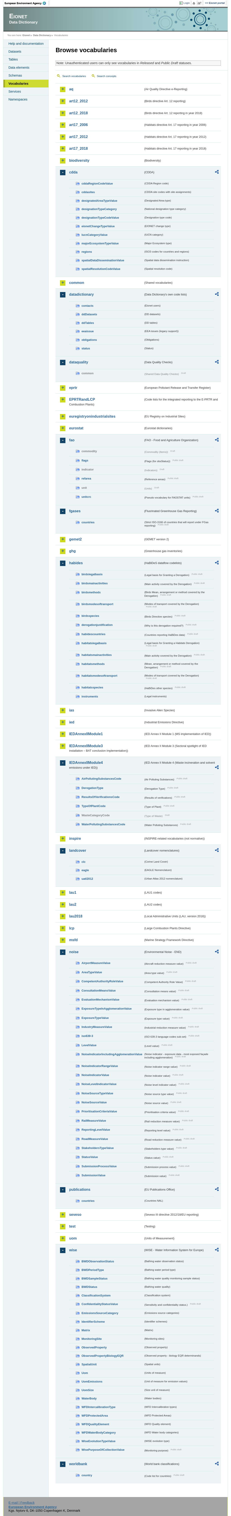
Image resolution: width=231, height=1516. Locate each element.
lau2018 (75, 916)
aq (71, 89)
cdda (73, 172)
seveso (75, 1215)
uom (73, 1238)
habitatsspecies (92, 687)
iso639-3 (87, 1036)
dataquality (78, 362)
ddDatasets (89, 314)
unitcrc (86, 496)
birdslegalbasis (91, 574)
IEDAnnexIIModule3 (86, 746)
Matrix (85, 1330)
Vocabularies (18, 83)
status (85, 348)
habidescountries (93, 634)
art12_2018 (78, 113)
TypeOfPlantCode (93, 806)
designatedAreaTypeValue (99, 200)
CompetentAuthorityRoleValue (102, 981)
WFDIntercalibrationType (98, 1407)
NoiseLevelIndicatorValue (98, 1084)
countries (88, 522)
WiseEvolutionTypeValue (98, 1441)
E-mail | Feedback (22, 1502)
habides (76, 563)
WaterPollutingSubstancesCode (103, 824)
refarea (86, 478)
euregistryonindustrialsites (92, 416)
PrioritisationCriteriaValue (99, 1111)
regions (86, 251)
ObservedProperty (94, 1347)
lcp (71, 928)
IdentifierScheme (93, 1321)
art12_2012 (78, 101)
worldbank (78, 1464)
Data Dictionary (42, 35)
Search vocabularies (74, 76)
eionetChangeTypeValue (98, 226)
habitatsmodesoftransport (99, 675)
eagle (85, 870)
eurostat (76, 428)
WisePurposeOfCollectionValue (102, 1449)
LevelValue (88, 1045)
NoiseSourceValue (94, 1102)
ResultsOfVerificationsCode (100, 797)
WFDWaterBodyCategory (98, 1432)
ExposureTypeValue (95, 1018)
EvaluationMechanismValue (100, 999)
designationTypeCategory (99, 209)
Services (14, 91)
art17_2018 (78, 148)
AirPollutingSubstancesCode (101, 778)
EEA (27, 3)
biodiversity (79, 160)
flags (84, 460)
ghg (72, 551)
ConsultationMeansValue (98, 990)
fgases (75, 511)
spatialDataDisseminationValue (102, 260)
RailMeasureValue (93, 1120)
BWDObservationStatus (97, 1261)
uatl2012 (87, 878)
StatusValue (89, 1157)
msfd (73, 940)
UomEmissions (91, 1381)
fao (71, 440)
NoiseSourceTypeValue (97, 1093)
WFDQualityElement (95, 1424)
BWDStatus (89, 1287)
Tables (13, 59)
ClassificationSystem (96, 1295)
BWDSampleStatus (94, 1278)
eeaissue (87, 331)
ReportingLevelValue (95, 1129)
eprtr (73, 388)
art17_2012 (78, 137)
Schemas (15, 75)
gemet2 (75, 539)
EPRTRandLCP (82, 399)
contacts (87, 305)
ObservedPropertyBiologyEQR (102, 1355)
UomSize (87, 1390)
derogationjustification (97, 625)
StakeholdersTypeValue (97, 1148)
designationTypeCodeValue (100, 217)
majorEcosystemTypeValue (100, 243)
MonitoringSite (91, 1339)
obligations (89, 340)
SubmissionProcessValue (99, 1166)
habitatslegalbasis (93, 643)
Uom (84, 1373)
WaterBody (89, 1398)
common (76, 283)
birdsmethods (91, 592)
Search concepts (106, 76)
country (86, 1475)
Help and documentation (26, 43)
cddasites (88, 192)
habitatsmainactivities (96, 655)
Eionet (26, 35)
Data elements (18, 67)
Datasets (14, 51)
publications (79, 1189)
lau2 (72, 904)
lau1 (72, 892)
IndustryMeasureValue (96, 1027)
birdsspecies (90, 616)
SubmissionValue (93, 1175)
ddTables (87, 323)
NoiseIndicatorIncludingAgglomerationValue (111, 1054)
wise (73, 1250)
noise (74, 952)
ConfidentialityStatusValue (99, 1304)
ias (71, 710)
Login (186, 3)
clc (83, 861)
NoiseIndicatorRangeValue (99, 1066)
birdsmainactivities (94, 583)
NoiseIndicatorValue (95, 1075)
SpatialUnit (89, 1364)
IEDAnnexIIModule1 (86, 734)
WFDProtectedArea (94, 1415)
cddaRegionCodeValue (97, 183)
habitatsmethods (92, 664)
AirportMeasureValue (95, 963)
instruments (89, 696)
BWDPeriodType (92, 1270)
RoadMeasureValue (94, 1139)
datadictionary (81, 294)
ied (71, 722)
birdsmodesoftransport (97, 604)
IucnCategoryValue (94, 234)
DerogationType (92, 788)
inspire (75, 838)
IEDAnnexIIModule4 (86, 763)
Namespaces (17, 99)
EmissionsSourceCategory (99, 1313)
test (72, 1226)
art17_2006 (78, 125)
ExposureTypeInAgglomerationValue (106, 1008)
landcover (77, 850)
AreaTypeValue (91, 972)
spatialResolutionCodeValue (100, 269)
